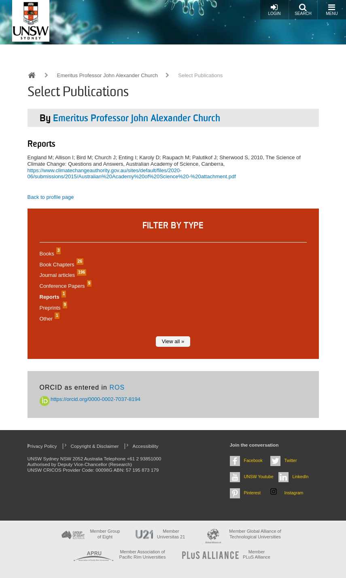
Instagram (294, 492)
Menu (332, 9)
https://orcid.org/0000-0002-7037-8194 (90, 399)
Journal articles (62, 275)
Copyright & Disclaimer (95, 446)
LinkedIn (301, 476)
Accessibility (146, 446)
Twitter (290, 460)
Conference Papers (65, 286)
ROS (117, 387)
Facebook (253, 460)
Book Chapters (61, 265)
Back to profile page (51, 197)
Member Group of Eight (105, 534)
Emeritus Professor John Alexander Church (107, 75)
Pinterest (252, 492)
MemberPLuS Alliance (256, 554)
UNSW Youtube (259, 476)
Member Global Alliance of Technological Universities (255, 534)
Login (274, 9)
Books (49, 254)
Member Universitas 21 (171, 534)
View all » (173, 341)
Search (303, 9)
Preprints (53, 308)
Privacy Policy (42, 446)
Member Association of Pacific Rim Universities (142, 554)
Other (48, 319)
